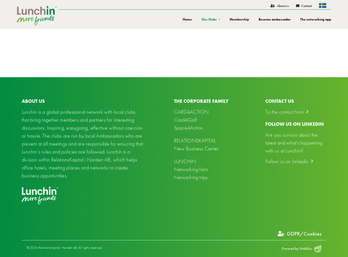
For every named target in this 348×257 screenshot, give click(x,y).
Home (187, 19)
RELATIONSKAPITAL (195, 140)
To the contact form (284, 111)
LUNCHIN (185, 161)
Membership (239, 19)
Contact (304, 6)
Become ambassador (274, 19)
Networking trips (191, 177)
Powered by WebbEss (301, 248)
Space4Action (188, 127)
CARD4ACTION (191, 111)
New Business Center (196, 148)
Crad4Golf (185, 119)
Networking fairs (191, 169)
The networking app (315, 19)
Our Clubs (209, 19)
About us (279, 6)
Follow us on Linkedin (287, 161)
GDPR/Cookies (299, 233)
